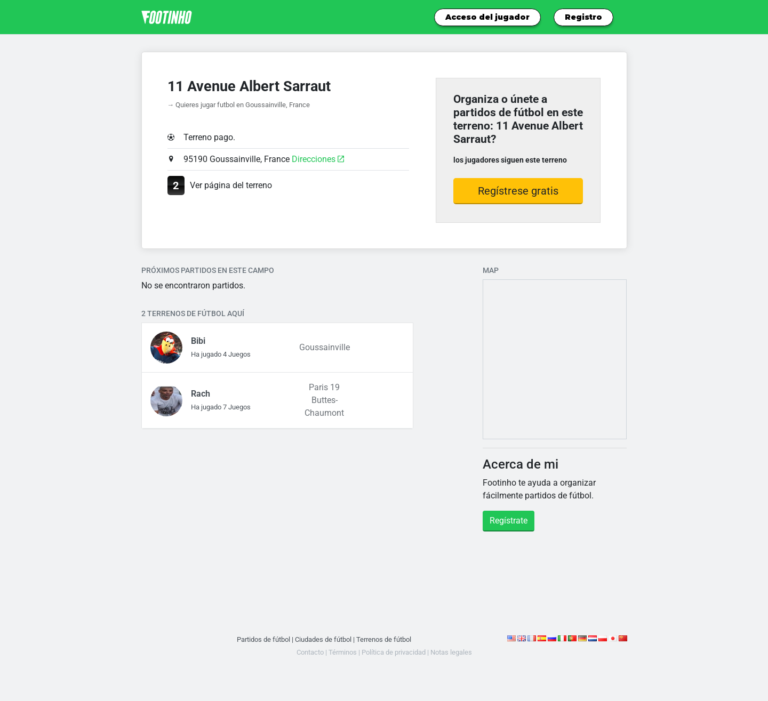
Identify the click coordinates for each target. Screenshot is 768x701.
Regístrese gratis (518, 190)
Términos (343, 652)
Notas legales (451, 652)
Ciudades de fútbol (323, 639)
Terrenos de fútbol (383, 639)
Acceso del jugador (487, 17)
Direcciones (318, 159)
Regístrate (508, 520)
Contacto (310, 652)
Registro (583, 17)
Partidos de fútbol (263, 639)
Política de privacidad (394, 652)
